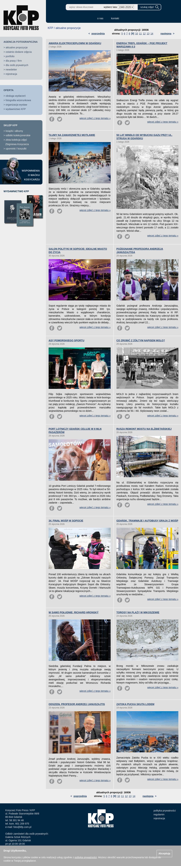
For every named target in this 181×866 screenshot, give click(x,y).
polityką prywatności (86, 857)
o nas (100, 18)
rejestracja (11, 74)
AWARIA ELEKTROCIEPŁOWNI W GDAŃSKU (75, 43)
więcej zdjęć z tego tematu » (95, 118)
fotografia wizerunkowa (18, 100)
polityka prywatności (165, 810)
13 (148, 33)
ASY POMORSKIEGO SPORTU (66, 340)
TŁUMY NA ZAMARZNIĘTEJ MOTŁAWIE (72, 135)
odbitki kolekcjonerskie (18, 135)
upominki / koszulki (16, 148)
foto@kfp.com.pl (22, 827)
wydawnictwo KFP (16, 109)
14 (151, 33)
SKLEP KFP (10, 125)
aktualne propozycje (17, 47)
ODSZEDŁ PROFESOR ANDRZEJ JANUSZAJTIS (77, 704)
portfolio (10, 56)
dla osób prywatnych (17, 65)
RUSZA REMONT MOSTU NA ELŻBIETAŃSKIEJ (144, 428)
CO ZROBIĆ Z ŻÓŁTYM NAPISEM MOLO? (140, 340)
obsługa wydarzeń (16, 95)
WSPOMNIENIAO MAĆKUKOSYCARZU (31, 175)
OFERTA (9, 90)
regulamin (159, 814)
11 (140, 33)
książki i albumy (14, 131)
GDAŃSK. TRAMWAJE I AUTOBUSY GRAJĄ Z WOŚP (147, 520)
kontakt (115, 18)
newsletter (11, 69)
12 (144, 33)
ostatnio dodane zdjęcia (19, 51)
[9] (132, 33)
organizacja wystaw (16, 104)
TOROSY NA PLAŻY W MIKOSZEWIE (137, 612)
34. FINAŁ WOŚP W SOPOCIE (66, 520)
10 (136, 33)
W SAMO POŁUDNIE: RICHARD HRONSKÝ (73, 612)
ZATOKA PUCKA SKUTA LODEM (135, 704)
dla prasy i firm (14, 60)
